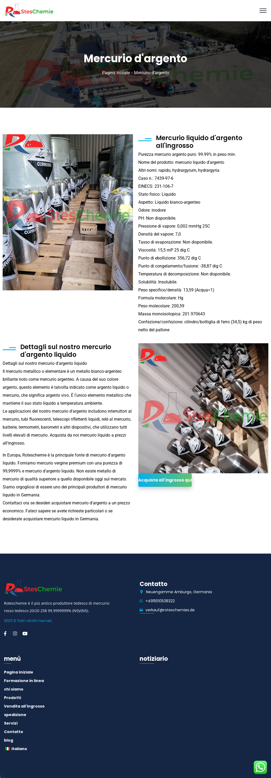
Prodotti (12, 697)
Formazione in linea (24, 680)
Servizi (11, 723)
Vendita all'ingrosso (24, 706)
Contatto (13, 731)
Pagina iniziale (116, 72)
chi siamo (13, 689)
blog (8, 740)
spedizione (15, 714)
